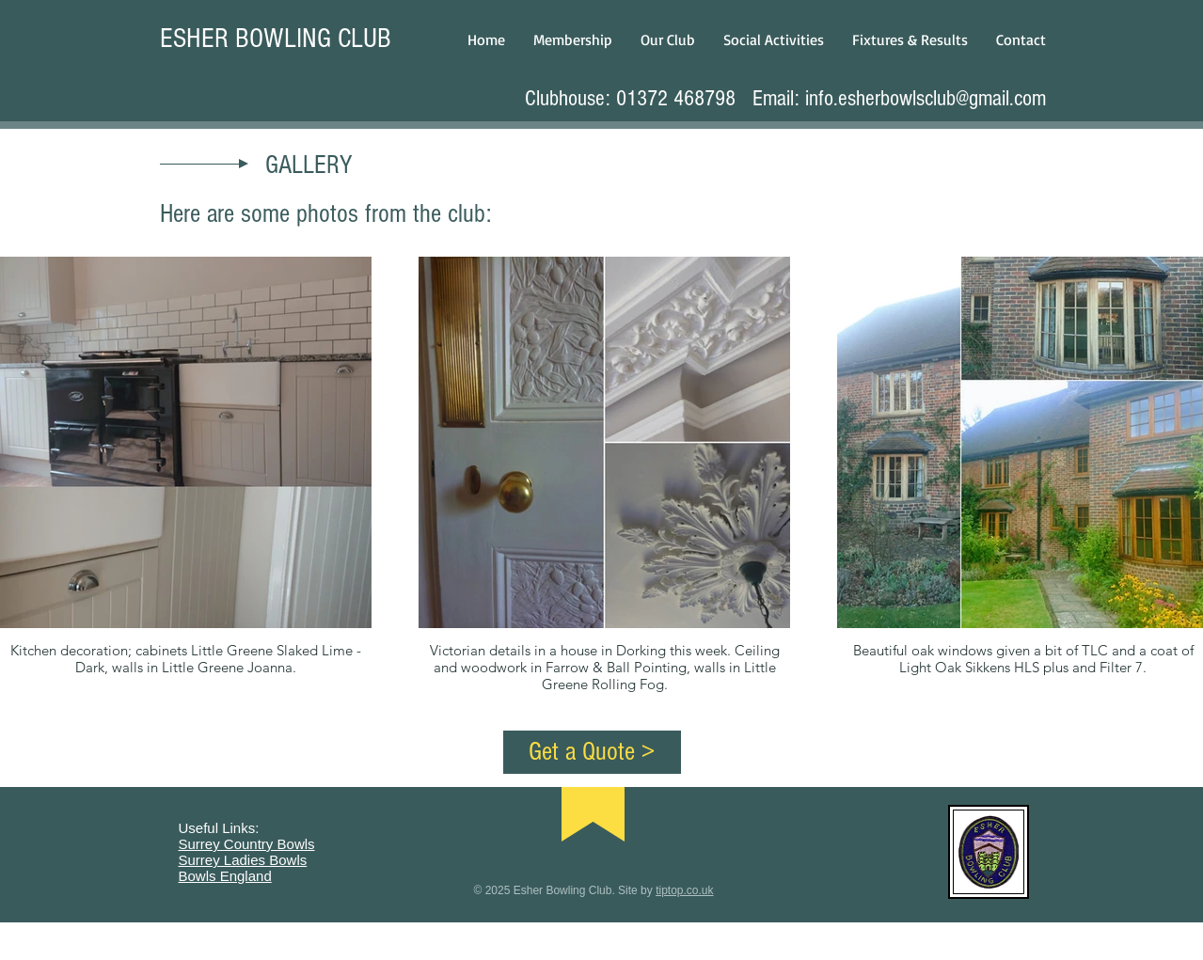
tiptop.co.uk (684, 890)
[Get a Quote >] (592, 752)
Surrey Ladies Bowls (243, 860)
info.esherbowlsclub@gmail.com (925, 98)
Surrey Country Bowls (247, 844)
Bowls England (225, 876)
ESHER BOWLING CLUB (275, 39)
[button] (667, 40)
